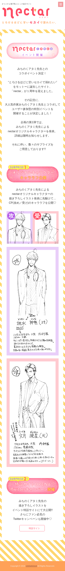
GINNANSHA (31, 566)
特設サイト (34, 528)
